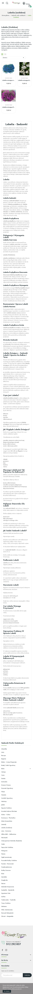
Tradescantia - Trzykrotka (8, 900)
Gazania (3, 795)
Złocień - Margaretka (7, 916)
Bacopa (3, 755)
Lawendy (3, 824)
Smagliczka (4, 880)
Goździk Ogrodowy (7, 798)
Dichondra (4, 782)
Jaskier (3, 805)
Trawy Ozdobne (5, 903)
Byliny (2, 769)
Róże (2, 874)
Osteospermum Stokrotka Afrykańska (11, 841)
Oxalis (3, 844)
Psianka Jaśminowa (6, 867)
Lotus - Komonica (6, 831)
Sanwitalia (4, 877)
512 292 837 (13, 944)
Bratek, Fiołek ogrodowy (8, 765)
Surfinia (3, 897)
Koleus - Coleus (5, 815)
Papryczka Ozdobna (7, 847)
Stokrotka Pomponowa (7, 887)
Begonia (3, 759)
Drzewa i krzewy (6, 785)
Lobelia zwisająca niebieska (8, 80)
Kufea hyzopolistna (6, 821)
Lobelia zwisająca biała (24, 80)
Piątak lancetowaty (6, 857)
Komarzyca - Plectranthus (8, 818)
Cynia (2, 775)
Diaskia (3, 778)
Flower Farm (8, 78)
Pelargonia (4, 851)
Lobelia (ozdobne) (6, 828)
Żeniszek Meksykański (7, 913)
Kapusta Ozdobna (6, 808)
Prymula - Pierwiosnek (7, 864)
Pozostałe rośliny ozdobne (9, 860)
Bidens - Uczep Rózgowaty (9, 762)
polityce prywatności (16, 989)
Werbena (4, 906)
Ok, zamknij (7, 991)
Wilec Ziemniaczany (7, 910)
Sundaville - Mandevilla (7, 890)
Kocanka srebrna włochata (9, 811)
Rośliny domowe (6, 870)
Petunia (3, 854)
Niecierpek (4, 838)
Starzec (3, 883)
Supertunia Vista (5, 893)
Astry (2, 752)
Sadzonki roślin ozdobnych (12, 743)
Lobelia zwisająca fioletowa (8, 107)
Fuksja (3, 792)
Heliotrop (4, 801)
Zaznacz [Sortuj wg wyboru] (14, 58)
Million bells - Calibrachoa (8, 834)
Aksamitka (4, 749)
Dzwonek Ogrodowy (7, 788)
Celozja (3, 772)
